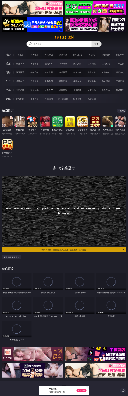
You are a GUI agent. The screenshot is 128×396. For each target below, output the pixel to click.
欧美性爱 (63, 72)
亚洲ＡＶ (20, 63)
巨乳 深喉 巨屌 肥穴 (11, 257)
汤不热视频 (63, 98)
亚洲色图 (34, 81)
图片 (8, 81)
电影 (8, 72)
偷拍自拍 (34, 72)
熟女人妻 (77, 63)
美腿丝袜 (77, 81)
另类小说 (92, 90)
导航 (8, 98)
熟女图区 (106, 81)
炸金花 (92, 54)
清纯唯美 (92, 81)
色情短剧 (92, 98)
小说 (8, 90)
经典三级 (92, 72)
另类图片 (120, 81)
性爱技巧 (120, 90)
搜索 (96, 44)
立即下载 (81, 390)
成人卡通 (49, 72)
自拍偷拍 (34, 63)
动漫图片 (63, 81)
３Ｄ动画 (63, 63)
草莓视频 (49, 98)
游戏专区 (63, 54)
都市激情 (20, 90)
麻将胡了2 (77, 54)
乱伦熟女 (106, 72)
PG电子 (20, 54)
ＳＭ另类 (120, 63)
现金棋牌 (106, 54)
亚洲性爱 (20, 72)
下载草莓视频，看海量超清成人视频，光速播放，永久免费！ (82, 249)
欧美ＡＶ (49, 63)
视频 (8, 63)
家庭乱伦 (34, 90)
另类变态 (120, 72)
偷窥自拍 (20, 81)
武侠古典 (63, 90)
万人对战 (49, 54)
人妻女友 (49, 90)
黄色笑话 (106, 90)
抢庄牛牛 (120, 54)
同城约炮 (20, 98)
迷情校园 (77, 90)
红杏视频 (77, 98)
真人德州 (34, 54)
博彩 (8, 54)
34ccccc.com (64, 37)
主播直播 (106, 63)
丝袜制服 (92, 63)
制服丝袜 (77, 72)
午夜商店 (34, 98)
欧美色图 (49, 81)
